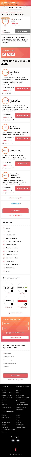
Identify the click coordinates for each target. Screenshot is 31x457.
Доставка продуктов (22, 404)
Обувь (6, 231)
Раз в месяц (8, 360)
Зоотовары (8, 261)
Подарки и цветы (10, 251)
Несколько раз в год (10, 363)
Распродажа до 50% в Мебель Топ (15, 72)
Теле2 (18, 417)
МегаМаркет (20, 424)
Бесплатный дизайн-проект (15, 101)
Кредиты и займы (10, 258)
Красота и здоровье (11, 264)
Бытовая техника (10, 238)
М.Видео (4, 415)
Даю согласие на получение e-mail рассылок (15, 333)
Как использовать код (8, 392)
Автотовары (8, 268)
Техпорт (4, 432)
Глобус (4, 424)
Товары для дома (10, 248)
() (11, 198)
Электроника (9, 235)
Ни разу (7, 366)
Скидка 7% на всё (15, 151)
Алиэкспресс (5, 420)
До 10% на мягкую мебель (15, 127)
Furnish (8, 294)
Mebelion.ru (11, 211)
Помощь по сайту (7, 397)
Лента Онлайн (6, 422)
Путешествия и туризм (12, 241)
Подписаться (11, 337)
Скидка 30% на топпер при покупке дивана (15, 175)
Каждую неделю (9, 356)
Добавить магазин (7, 395)
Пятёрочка (5, 427)
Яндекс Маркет (6, 417)
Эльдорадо (19, 420)
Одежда (7, 228)
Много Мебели (22, 307)
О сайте (4, 390)
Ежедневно (8, 353)
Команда (4, 400)
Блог (3, 402)
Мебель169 (8, 307)
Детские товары (10, 245)
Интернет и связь (10, 254)
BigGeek (18, 415)
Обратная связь (6, 407)
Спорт (6, 271)
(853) (11, 313)
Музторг (18, 422)
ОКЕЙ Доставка (20, 427)
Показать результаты (15, 379)
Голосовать (15, 375)
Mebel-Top (22, 294)
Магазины (4, 404)
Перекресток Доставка (8, 429)
